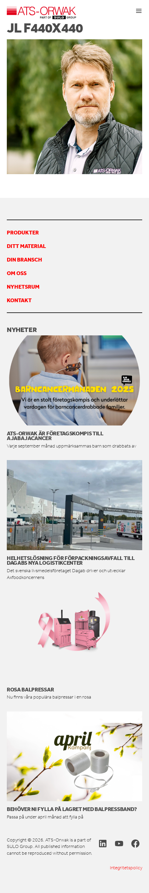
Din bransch (24, 259)
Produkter (23, 232)
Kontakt (19, 300)
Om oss (17, 273)
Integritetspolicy (126, 868)
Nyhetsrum (23, 286)
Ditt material (26, 246)
